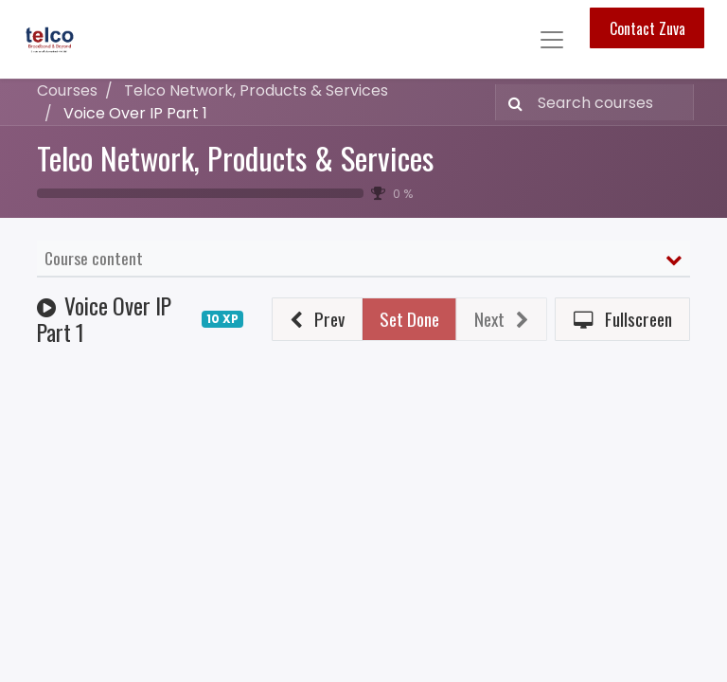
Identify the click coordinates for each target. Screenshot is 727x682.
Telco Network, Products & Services (235, 158)
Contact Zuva (647, 28)
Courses (67, 90)
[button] (318, 319)
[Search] (511, 102)
